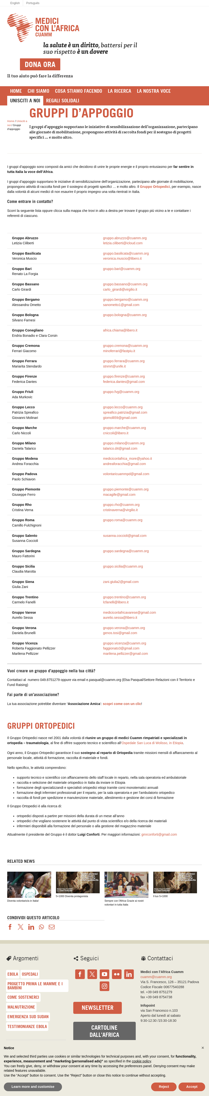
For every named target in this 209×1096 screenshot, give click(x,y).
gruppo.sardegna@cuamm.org (126, 551)
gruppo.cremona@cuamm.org (125, 346)
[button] (203, 1048)
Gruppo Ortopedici (155, 187)
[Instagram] (104, 986)
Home (10, 121)
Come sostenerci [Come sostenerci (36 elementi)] (23, 997)
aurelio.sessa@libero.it (120, 617)
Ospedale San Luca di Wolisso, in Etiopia (152, 743)
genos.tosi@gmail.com (120, 633)
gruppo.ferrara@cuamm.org (124, 361)
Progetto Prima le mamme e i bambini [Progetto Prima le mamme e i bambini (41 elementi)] (35, 985)
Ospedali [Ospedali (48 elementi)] (30, 974)
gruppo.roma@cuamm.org (122, 520)
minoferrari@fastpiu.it (119, 351)
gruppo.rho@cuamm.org (121, 505)
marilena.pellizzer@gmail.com (125, 653)
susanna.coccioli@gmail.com (125, 536)
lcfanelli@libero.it (116, 602)
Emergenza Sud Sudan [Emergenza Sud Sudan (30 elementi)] (28, 1016)
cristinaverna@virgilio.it (120, 510)
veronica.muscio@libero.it (122, 258)
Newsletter (97, 1007)
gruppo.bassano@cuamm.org (125, 284)
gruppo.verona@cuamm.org (124, 628)
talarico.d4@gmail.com (120, 448)
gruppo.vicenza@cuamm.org (124, 643)
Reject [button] (164, 1087)
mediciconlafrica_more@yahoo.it (127, 458)
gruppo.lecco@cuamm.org (122, 407)
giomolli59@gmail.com (120, 418)
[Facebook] (80, 974)
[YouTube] (104, 974)
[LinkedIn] (129, 974)
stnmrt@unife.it (114, 366)
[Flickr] (117, 974)
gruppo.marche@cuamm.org (124, 428)
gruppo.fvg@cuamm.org (121, 392)
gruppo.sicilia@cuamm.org (123, 566)
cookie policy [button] (141, 1061)
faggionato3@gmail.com (121, 648)
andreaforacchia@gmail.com (124, 464)
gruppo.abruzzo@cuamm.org (125, 238)
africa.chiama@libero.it (120, 330)
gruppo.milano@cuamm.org (124, 443)
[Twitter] (92, 974)
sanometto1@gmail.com (121, 305)
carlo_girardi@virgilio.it (120, 289)
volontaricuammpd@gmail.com (126, 474)
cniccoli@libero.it (115, 433)
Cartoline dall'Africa (104, 1031)
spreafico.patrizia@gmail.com (125, 412)
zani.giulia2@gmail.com (121, 582)
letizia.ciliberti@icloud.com (122, 243)
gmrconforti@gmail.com (159, 834)
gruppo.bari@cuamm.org (121, 269)
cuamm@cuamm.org (156, 977)
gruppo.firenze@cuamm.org (124, 376)
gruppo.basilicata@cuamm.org (126, 253)
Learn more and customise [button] (33, 1087)
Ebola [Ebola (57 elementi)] (12, 974)
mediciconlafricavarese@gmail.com (129, 612)
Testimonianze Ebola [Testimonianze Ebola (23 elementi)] (27, 1026)
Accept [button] (191, 1087)
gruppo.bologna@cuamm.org (125, 315)
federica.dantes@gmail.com (124, 382)
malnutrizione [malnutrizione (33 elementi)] (21, 1007)
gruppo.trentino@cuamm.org (124, 597)
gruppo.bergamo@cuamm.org (125, 299)
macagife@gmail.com (119, 494)
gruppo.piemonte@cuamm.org (125, 489)
